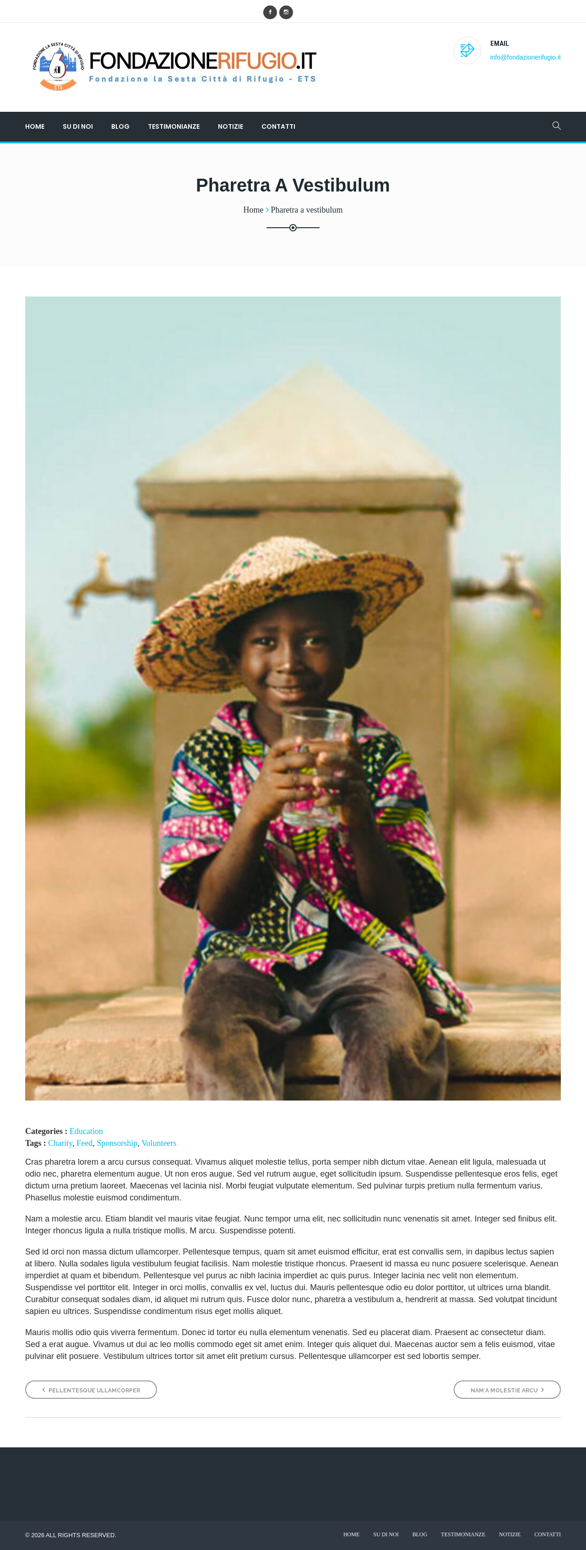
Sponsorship (117, 1143)
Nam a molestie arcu (507, 1390)
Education (86, 1131)
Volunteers (159, 1143)
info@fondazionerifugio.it (525, 57)
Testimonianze (174, 126)
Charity (60, 1143)
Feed (84, 1143)
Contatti (278, 126)
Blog (120, 126)
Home (34, 126)
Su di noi (78, 126)
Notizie (230, 126)
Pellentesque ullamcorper (91, 1390)
